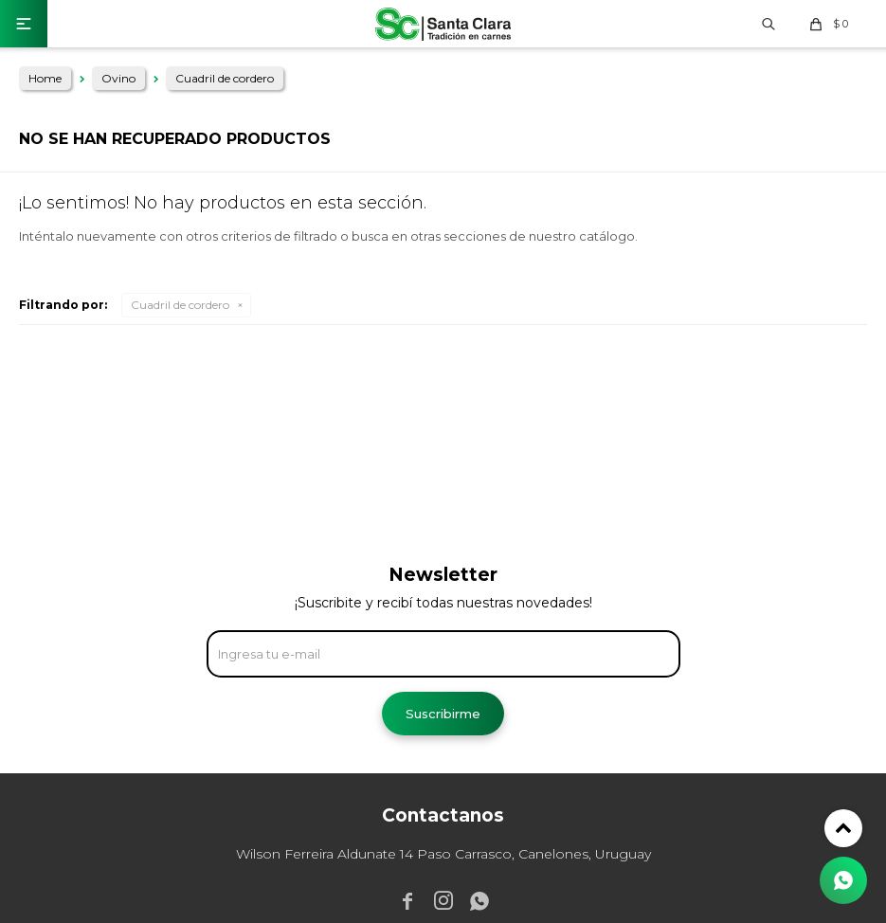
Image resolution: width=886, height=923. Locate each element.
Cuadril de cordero (180, 305)
